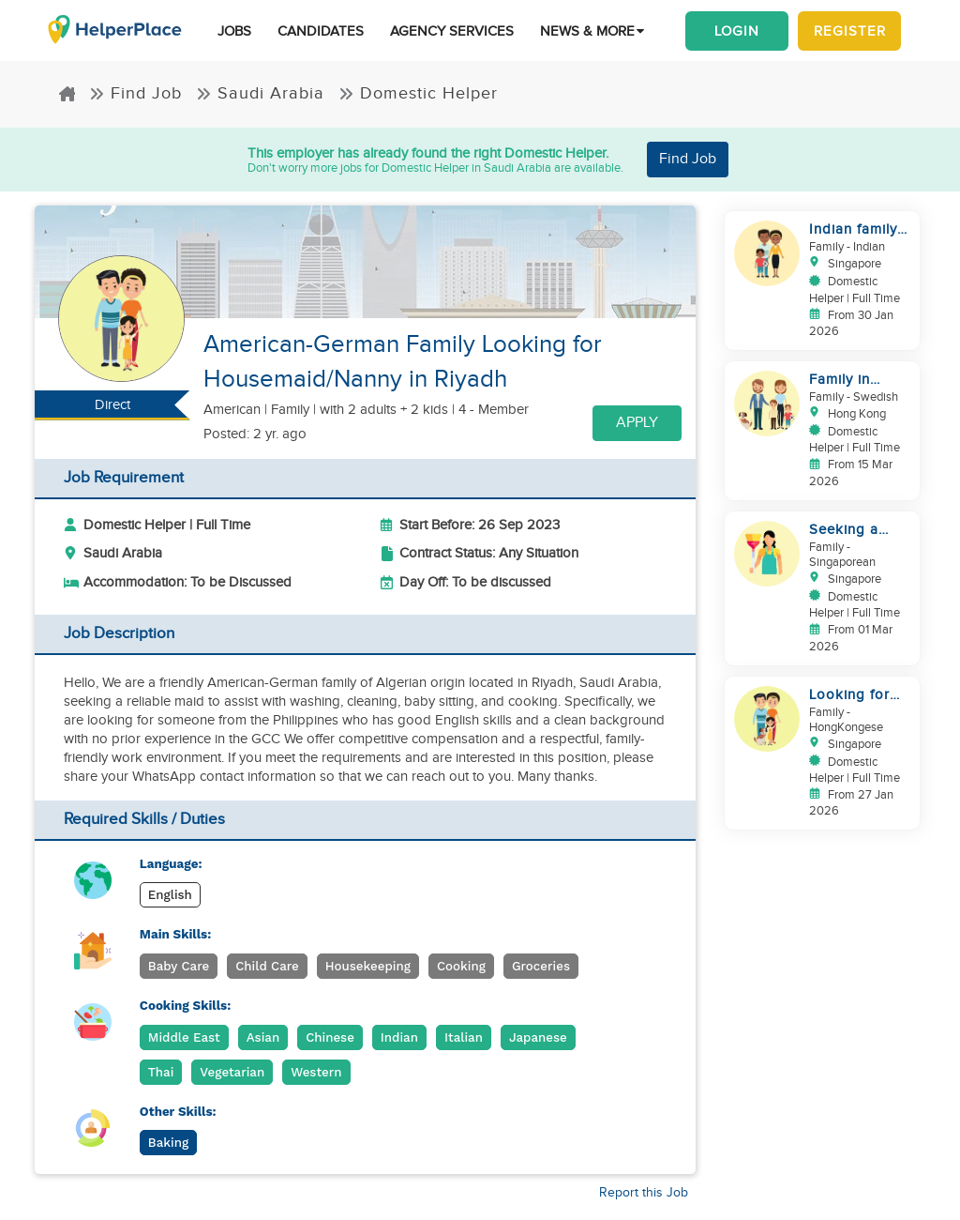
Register (850, 31)
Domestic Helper (418, 93)
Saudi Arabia (260, 93)
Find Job (135, 93)
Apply (637, 423)
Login (736, 31)
